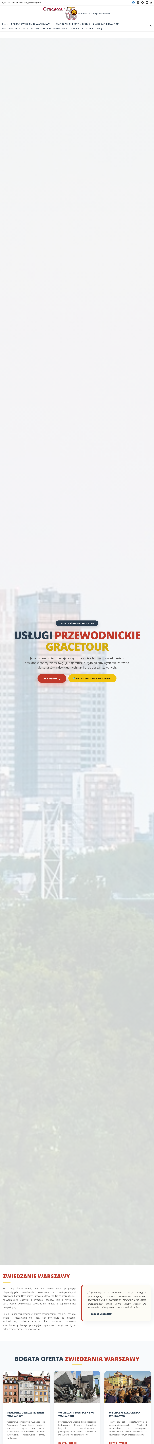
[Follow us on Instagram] (138, 2)
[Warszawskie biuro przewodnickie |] (60, 13)
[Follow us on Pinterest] (142, 2)
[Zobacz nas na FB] (133, 2)
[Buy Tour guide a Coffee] (151, 2)
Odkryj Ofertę (52, 678)
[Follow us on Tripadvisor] (147, 2)
